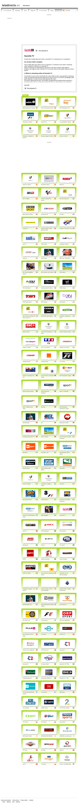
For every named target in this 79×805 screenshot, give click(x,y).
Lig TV (24, 764)
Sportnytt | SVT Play (64, 664)
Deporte (33, 10)
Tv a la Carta (43, 10)
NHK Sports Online (27, 736)
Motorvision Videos (64, 422)
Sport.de (43, 407)
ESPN (24, 559)
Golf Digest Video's (64, 244)
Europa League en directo (47, 136)
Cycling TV (25, 228)
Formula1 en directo (27, 122)
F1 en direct (62, 361)
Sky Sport (62, 483)
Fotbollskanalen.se (27, 678)
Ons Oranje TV (63, 604)
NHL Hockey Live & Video (47, 272)
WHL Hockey (44, 302)
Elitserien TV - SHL (64, 678)
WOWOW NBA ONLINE (46, 736)
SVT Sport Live (44, 650)
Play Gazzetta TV (31, 88)
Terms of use (15, 800)
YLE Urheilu (44, 692)
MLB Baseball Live (27, 604)
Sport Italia (62, 468)
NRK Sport (62, 692)
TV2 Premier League (64, 707)
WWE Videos (63, 288)
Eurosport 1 (62, 650)
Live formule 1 (44, 620)
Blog (52, 10)
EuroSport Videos (45, 184)
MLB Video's (44, 258)
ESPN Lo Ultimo (26, 573)
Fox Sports (62, 545)
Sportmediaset (26, 468)
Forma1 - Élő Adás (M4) (65, 764)
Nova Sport (43, 722)
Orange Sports (44, 361)
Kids (25, 10)
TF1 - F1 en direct (45, 347)
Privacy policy (24, 800)
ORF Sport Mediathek (65, 620)
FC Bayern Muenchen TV (29, 436)
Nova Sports (62, 722)
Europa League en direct (65, 331)
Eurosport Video (45, 664)
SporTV (43, 545)
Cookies (31, 800)
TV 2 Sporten (26, 707)
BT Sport (62, 214)
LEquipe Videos (26, 361)
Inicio (3, 801)
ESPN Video (44, 244)
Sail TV (24, 244)
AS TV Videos (26, 198)
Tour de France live (64, 198)
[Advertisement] (24, 1)
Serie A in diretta (26, 483)
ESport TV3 (44, 122)
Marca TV (62, 184)
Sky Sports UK (44, 214)
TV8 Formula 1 (44, 499)
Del (42, 422)
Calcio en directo (63, 136)
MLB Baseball (26, 422)
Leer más (26, 85)
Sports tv (62, 750)
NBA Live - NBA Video (65, 258)
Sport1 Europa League (28, 391)
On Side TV (62, 634)
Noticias (17, 10)
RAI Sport (25, 452)
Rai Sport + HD (44, 452)
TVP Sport (43, 764)
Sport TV (25, 531)
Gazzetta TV (62, 515)
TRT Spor (25, 750)
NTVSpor (43, 750)
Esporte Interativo (45, 559)
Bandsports (25, 545)
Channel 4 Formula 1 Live (66, 228)
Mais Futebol (63, 531)
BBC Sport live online (28, 214)
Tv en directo (7, 10)
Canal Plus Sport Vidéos (47, 316)
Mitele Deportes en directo (29, 108)
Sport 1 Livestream (64, 391)
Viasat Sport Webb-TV (46, 678)
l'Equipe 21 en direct (64, 347)
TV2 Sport (43, 634)
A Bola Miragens (45, 531)
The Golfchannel (27, 288)
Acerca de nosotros (6, 800)
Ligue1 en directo (27, 184)
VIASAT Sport (44, 707)
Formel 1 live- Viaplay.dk (28, 650)
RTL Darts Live (26, 620)
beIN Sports (62, 302)
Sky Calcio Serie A (27, 499)
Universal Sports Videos (46, 288)
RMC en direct (26, 331)
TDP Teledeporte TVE (65, 108)
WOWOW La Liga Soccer (66, 736)
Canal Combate (63, 559)
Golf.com (25, 258)
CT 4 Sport (25, 722)
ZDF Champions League (65, 375)
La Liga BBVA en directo (65, 122)
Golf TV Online (44, 436)
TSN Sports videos (27, 302)
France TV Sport (27, 347)
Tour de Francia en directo (47, 108)
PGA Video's (62, 272)
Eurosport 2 (25, 664)
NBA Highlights (44, 515)
